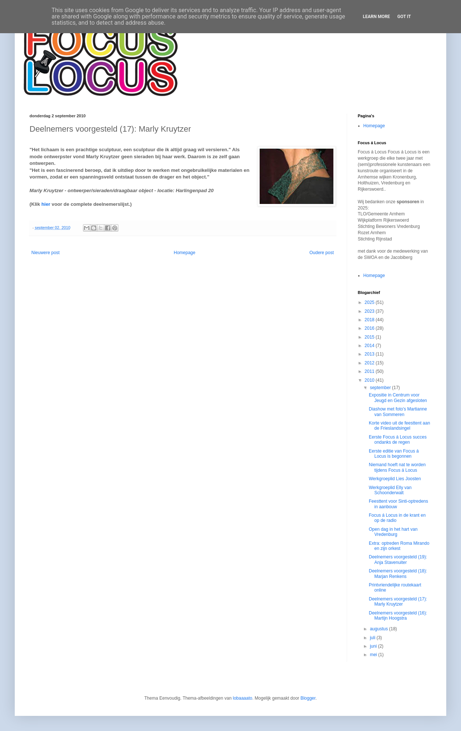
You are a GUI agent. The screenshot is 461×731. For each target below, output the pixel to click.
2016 (370, 328)
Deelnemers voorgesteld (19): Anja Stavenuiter (398, 559)
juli (373, 637)
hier (45, 204)
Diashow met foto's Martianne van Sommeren (398, 411)
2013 (370, 354)
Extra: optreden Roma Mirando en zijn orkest (399, 546)
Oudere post (321, 252)
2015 (370, 337)
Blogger (308, 698)
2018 (370, 319)
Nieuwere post (45, 252)
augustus (379, 628)
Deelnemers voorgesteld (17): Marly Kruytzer (398, 601)
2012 (370, 363)
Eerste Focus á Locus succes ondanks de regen (398, 439)
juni (374, 646)
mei (374, 654)
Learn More (376, 16)
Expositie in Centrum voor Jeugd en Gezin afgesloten (398, 397)
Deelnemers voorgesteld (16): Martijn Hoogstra (398, 615)
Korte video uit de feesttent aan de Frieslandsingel (399, 425)
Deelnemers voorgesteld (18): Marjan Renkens (398, 573)
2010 (370, 380)
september (381, 387)
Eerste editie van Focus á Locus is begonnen (394, 453)
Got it (404, 16)
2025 (370, 302)
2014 (370, 345)
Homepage (184, 252)
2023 (370, 311)
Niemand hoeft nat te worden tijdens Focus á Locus (397, 467)
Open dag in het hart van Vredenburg (393, 532)
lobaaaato (242, 698)
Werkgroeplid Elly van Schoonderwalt (390, 490)
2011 (370, 371)
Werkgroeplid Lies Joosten (395, 478)
